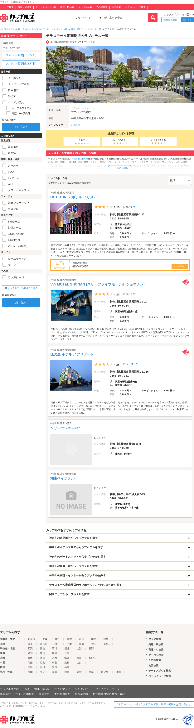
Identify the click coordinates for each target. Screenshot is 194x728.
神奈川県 (76, 118)
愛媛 (54, 667)
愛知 (30, 653)
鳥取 (54, 662)
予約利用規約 (62, 693)
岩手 (57, 639)
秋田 (81, 639)
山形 (93, 639)
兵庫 (42, 657)
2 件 (104, 488)
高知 (66, 667)
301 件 (134, 364)
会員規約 (44, 693)
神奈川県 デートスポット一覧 (86, 29)
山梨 (79, 648)
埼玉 (57, 643)
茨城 (81, 643)
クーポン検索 (85, 7)
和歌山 (92, 657)
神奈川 (43, 643)
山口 (79, 662)
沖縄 (118, 672)
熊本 (66, 672)
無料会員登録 (170, 19)
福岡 (30, 672)
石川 (54, 648)
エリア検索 (8, 7)
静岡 (42, 653)
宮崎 (91, 672)
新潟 (30, 648)
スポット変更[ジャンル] (21, 55)
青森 (44, 639)
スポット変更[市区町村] (21, 63)
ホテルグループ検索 (135, 7)
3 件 (133, 294)
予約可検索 (102, 7)
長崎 (54, 672)
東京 (30, 643)
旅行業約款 (81, 693)
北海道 (31, 639)
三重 (66, 653)
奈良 (79, 657)
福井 (66, 648)
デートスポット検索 (46, 7)
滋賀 (66, 657)
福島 (106, 639)
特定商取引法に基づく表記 (109, 693)
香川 (42, 667)
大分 (42, 672)
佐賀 (79, 672)
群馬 (106, 643)
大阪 (30, 657)
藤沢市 (85, 118)
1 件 (133, 207)
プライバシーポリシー (108, 688)
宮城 (69, 639)
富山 (42, 648)
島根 (66, 662)
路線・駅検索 (25, 7)
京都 (54, 657)
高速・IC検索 (67, 7)
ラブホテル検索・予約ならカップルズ (23, 29)
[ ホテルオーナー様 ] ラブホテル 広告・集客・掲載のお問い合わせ (154, 704)
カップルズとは (9, 688)
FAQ (26, 688)
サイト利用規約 (24, 693)
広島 (42, 662)
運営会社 (5, 693)
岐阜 (54, 653)
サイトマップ (62, 688)
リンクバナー (83, 688)
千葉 (69, 643)
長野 (91, 648)
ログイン (187, 19)
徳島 (30, 667)
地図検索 (116, 7)
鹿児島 (105, 672)
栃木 (93, 643)
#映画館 (75, 125)
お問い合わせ (41, 688)
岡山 (30, 662)
